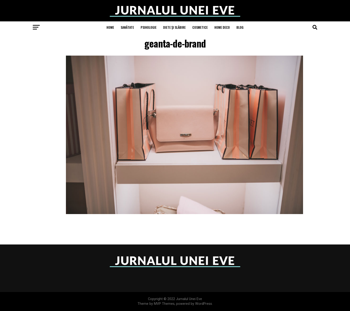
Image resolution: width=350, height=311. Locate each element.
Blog (240, 27)
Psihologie (149, 27)
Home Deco (222, 27)
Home (110, 27)
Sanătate (127, 27)
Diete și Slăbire (174, 27)
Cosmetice (200, 27)
